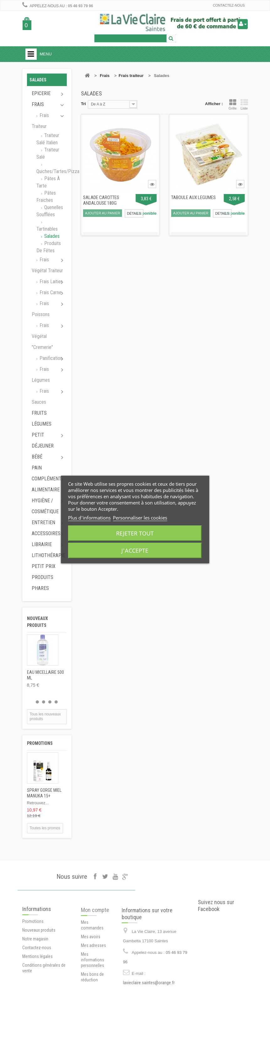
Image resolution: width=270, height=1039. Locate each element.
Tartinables (47, 229)
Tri (83, 103)
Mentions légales (37, 985)
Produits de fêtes (48, 246)
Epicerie (41, 93)
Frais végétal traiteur (47, 265)
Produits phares (42, 582)
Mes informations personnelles (92, 992)
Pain (37, 468)
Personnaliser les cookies (140, 517)
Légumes (41, 424)
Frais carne (49, 292)
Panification (50, 358)
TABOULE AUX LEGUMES (193, 197)
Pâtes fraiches (46, 196)
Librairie (42, 544)
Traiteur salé (47, 153)
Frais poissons (41, 308)
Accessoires (46, 533)
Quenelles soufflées (49, 211)
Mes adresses (93, 977)
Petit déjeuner (43, 440)
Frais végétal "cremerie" (42, 336)
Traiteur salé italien (47, 139)
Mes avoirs (90, 968)
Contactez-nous (229, 5)
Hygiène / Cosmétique (45, 506)
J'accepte (134, 550)
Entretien (43, 522)
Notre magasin (35, 967)
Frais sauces (40, 396)
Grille (233, 104)
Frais (38, 104)
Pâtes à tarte (48, 182)
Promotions (40, 743)
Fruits (39, 413)
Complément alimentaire (46, 484)
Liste (244, 104)
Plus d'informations (89, 517)
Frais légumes (41, 374)
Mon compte (95, 942)
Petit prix (44, 566)
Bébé (37, 457)
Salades (51, 236)
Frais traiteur (40, 120)
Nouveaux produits (39, 959)
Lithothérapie (48, 555)
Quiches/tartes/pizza (51, 171)
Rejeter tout (135, 533)
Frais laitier (50, 281)
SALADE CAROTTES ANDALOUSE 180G (101, 200)
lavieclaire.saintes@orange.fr (149, 1016)
